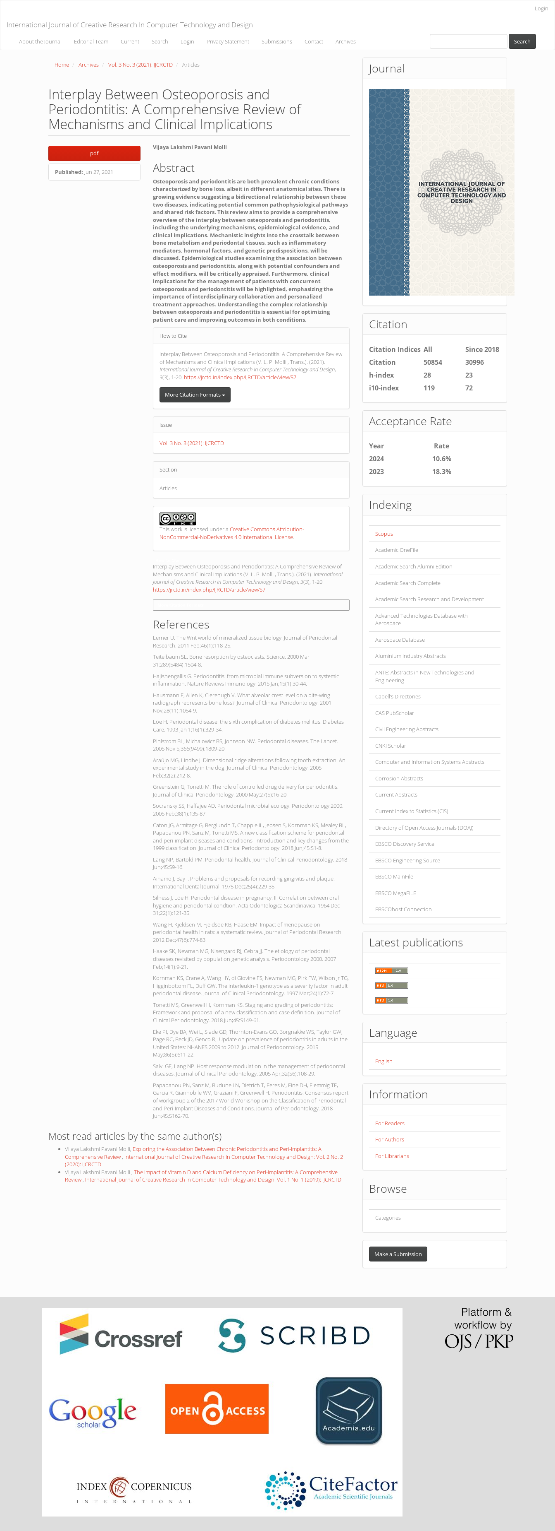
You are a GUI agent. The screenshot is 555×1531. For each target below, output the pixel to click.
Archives (346, 41)
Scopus (384, 533)
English (384, 1061)
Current (130, 41)
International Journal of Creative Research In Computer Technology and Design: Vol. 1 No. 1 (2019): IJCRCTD (213, 1179)
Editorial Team (91, 41)
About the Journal (40, 41)
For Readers (390, 1123)
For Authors (389, 1139)
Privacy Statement (228, 41)
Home (62, 64)
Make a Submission (398, 1254)
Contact (314, 41)
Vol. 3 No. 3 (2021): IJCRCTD (140, 64)
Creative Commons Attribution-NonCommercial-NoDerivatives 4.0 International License (232, 533)
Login (541, 8)
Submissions (277, 41)
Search (160, 41)
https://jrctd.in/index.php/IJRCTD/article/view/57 (240, 377)
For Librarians (392, 1156)
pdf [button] (94, 153)
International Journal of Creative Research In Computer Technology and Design (130, 24)
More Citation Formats (195, 394)
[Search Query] (468, 41)
